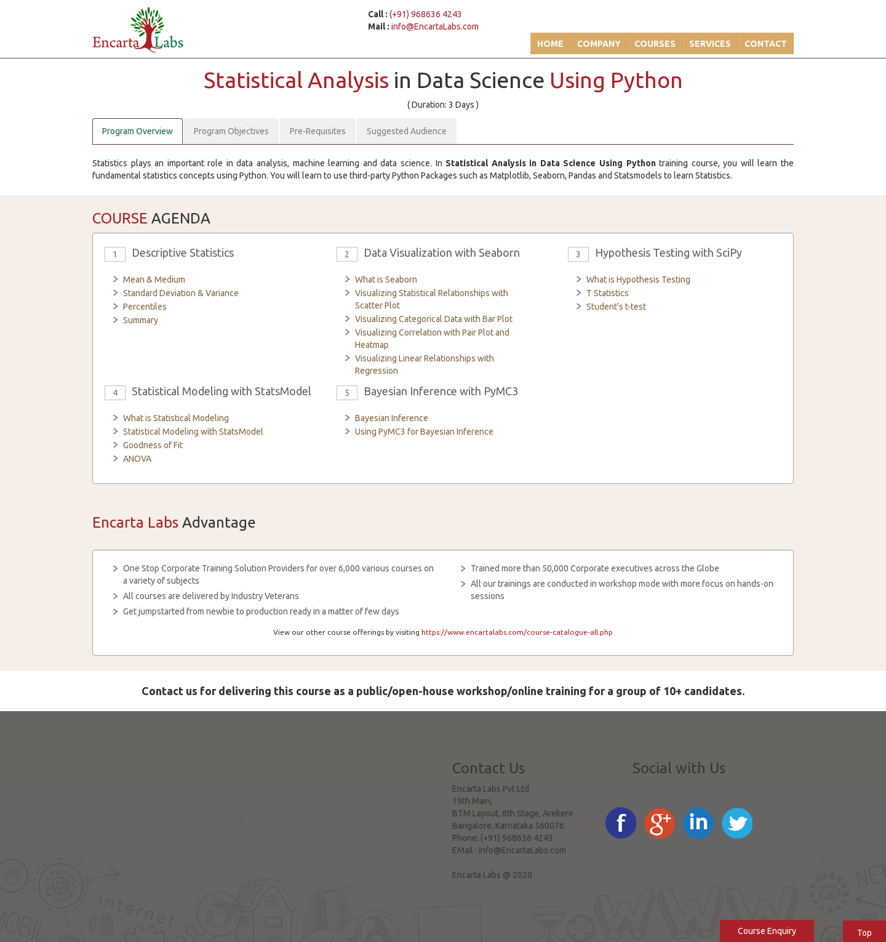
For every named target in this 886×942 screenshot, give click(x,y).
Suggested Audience (407, 131)
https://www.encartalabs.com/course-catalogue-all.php (517, 632)
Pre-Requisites (318, 131)
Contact (765, 44)
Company (599, 44)
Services (710, 44)
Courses (655, 44)
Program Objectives (231, 131)
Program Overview (137, 131)
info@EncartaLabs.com (435, 26)
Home (550, 44)
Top (864, 933)
